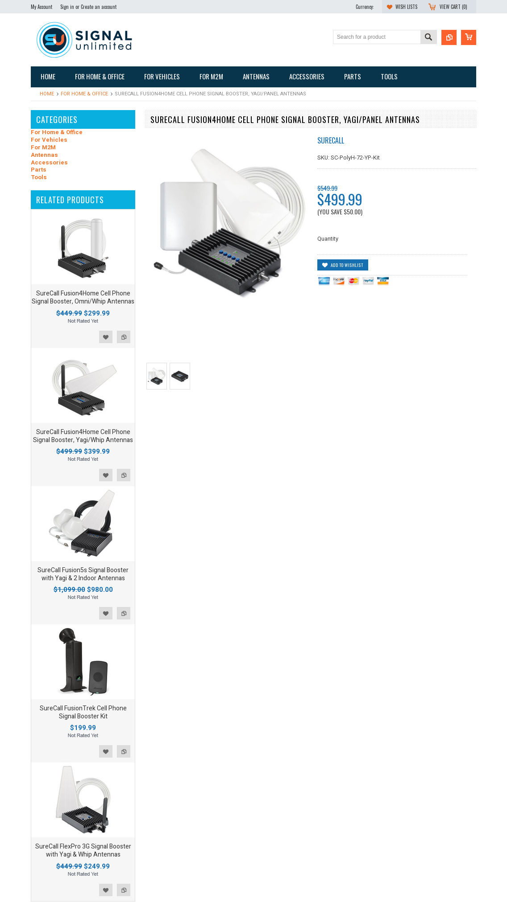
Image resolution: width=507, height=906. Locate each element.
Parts (38, 170)
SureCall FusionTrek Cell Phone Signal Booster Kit (83, 712)
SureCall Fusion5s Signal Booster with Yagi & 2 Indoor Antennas (83, 574)
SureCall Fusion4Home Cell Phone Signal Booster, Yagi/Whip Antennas (83, 436)
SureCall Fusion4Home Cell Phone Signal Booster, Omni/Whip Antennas (83, 297)
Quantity (327, 238)
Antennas (44, 155)
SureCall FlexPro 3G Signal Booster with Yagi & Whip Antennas (83, 850)
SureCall (330, 140)
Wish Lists (406, 6)
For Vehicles (49, 140)
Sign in (67, 6)
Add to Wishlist (105, 337)
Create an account (98, 6)
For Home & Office (84, 94)
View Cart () (453, 6)
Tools (39, 177)
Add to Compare (123, 337)
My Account (41, 6)
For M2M (43, 148)
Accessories (49, 163)
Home (47, 94)
